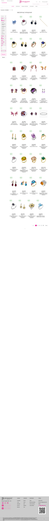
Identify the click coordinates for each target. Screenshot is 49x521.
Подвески (3, 30)
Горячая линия (40, 500)
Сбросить (3, 57)
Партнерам (18, 503)
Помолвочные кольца (4, 26)
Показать (4, 54)
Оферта (39, 503)
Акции (36, 6)
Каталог (13, 6)
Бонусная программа (32, 502)
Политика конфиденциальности (42, 502)
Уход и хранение (32, 505)
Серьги (3, 28)
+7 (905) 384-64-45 (4, 2)
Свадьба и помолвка (25, 6)
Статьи (18, 502)
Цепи (24, 503)
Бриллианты (18, 6)
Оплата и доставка (32, 503)
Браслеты (3, 33)
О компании (18, 500)
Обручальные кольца (4, 24)
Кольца (3, 22)
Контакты (18, 505)
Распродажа (32, 6)
